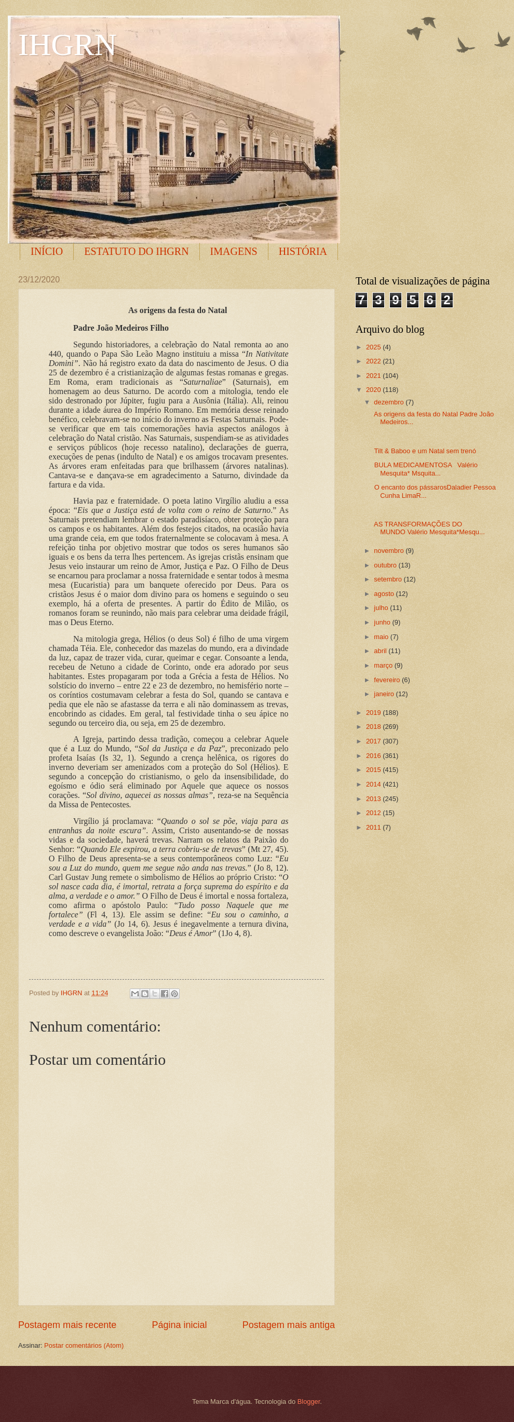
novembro (389, 550)
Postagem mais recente (67, 1325)
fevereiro (388, 680)
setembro (388, 579)
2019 (374, 712)
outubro (386, 565)
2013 (374, 799)
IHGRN (67, 45)
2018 (374, 726)
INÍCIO (47, 251)
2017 (374, 741)
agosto (385, 594)
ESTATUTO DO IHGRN (136, 251)
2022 (374, 361)
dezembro (389, 402)
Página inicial (179, 1325)
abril (381, 651)
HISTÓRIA (303, 251)
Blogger (308, 1401)
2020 (374, 390)
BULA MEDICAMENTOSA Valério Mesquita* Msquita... (425, 469)
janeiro (385, 694)
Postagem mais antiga (288, 1325)
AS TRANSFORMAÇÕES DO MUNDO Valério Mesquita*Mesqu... (428, 528)
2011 (374, 827)
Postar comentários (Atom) (84, 1345)
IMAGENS (234, 251)
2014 (374, 784)
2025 (374, 347)
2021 (374, 376)
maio (382, 637)
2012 (374, 813)
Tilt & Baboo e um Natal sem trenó (424, 451)
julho (382, 608)
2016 (374, 756)
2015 (374, 770)
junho (383, 622)
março (384, 665)
